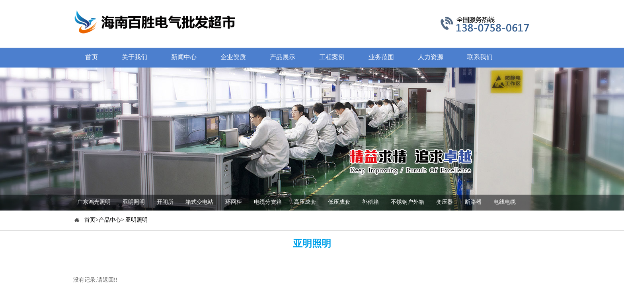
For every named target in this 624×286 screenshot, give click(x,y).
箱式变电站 (199, 202)
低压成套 (339, 202)
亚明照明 (134, 202)
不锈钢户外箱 (407, 202)
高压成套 (305, 202)
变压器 (444, 202)
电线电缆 (504, 202)
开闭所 (165, 202)
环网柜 (233, 202)
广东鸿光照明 (94, 202)
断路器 (473, 202)
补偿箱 (370, 202)
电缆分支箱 (268, 202)
